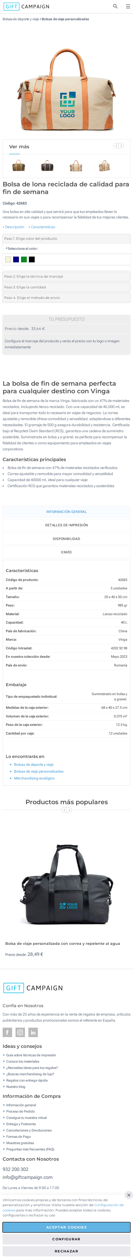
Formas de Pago (18, 1137)
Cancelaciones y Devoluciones (29, 1130)
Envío (66, 552)
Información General (66, 512)
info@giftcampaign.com (28, 1177)
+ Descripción (13, 227)
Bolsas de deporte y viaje (21, 19)
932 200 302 (15, 1169)
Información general (21, 1105)
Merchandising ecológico (34, 778)
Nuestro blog (15, 1086)
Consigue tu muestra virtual (26, 1118)
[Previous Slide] (116, 145)
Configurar (66, 1239)
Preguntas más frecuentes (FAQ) (30, 1149)
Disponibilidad (66, 539)
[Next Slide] (121, 145)
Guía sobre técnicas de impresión (31, 1055)
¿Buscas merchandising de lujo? (30, 1074)
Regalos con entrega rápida (27, 1080)
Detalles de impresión (66, 525)
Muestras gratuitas (20, 1143)
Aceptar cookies (66, 1227)
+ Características (41, 227)
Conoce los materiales (22, 1061)
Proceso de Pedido (20, 1111)
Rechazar (66, 1251)
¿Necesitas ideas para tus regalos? (32, 1067)
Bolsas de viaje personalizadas (65, 19)
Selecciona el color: (21, 249)
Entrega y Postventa (21, 1124)
